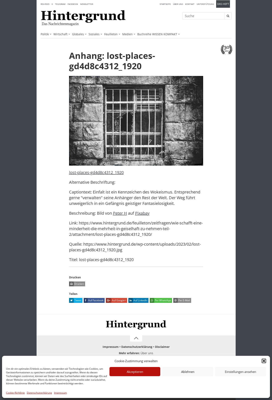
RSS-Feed (45, 4)
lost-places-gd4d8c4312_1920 (96, 172)
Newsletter (86, 4)
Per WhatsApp (160, 300)
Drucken (76, 283)
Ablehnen (187, 372)
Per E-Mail (181, 300)
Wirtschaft (60, 34)
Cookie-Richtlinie (15, 393)
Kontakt (189, 4)
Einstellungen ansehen (240, 372)
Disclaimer (162, 347)
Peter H (120, 213)
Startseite (165, 4)
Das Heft (223, 4)
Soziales (94, 34)
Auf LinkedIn (137, 300)
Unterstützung (205, 4)
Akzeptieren (135, 372)
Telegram (60, 4)
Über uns (178, 4)
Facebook (73, 4)
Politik (45, 34)
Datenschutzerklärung (39, 393)
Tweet (75, 300)
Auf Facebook (93, 300)
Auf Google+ (116, 300)
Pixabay (142, 213)
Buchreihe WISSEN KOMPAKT (157, 34)
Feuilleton (111, 34)
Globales (78, 34)
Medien (127, 34)
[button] (264, 361)
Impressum (60, 393)
